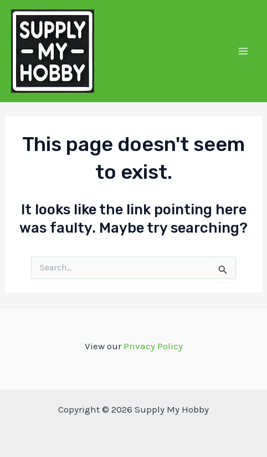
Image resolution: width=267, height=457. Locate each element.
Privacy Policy (153, 345)
